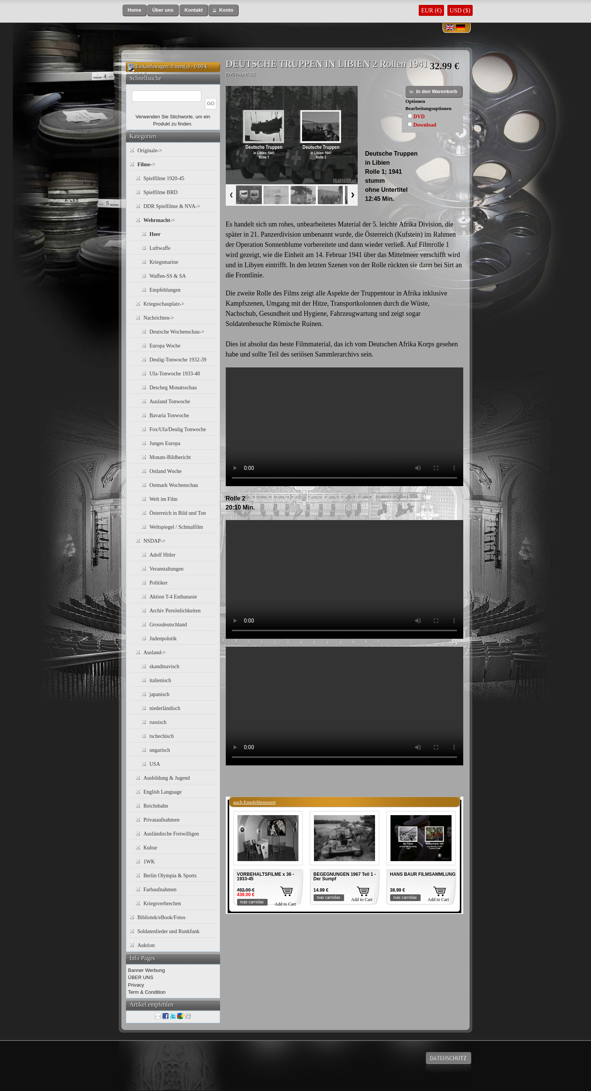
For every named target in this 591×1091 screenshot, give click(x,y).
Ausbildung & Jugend (167, 778)
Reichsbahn (156, 806)
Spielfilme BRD (161, 192)
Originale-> (150, 150)
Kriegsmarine (164, 262)
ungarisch (160, 750)
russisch (158, 722)
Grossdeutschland (168, 624)
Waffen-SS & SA (168, 276)
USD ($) (460, 10)
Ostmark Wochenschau (174, 485)
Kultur (151, 848)
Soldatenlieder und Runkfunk (169, 931)
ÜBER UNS (140, 977)
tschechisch (162, 736)
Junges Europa (165, 443)
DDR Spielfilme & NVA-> (172, 206)
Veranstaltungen (167, 569)
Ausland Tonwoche (170, 401)
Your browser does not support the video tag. (344, 426)
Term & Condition (147, 992)
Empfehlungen (165, 290)
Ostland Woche (166, 471)
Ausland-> (155, 652)
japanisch (160, 694)
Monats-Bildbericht (170, 457)
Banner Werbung (146, 970)
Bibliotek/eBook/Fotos (162, 917)
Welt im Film (164, 499)
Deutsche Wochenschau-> (177, 332)
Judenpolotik (163, 638)
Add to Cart (285, 904)
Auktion (146, 945)
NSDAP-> (154, 541)
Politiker (159, 583)
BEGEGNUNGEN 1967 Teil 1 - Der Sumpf (345, 876)
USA (155, 764)
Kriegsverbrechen (162, 903)
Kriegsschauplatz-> (164, 304)
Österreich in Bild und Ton (178, 513)
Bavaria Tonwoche (169, 415)
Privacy (136, 985)
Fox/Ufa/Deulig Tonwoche (178, 429)
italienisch (160, 680)
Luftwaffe (160, 248)
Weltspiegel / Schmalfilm (176, 527)
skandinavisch (164, 666)
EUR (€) (431, 10)
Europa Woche (165, 346)
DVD (419, 116)
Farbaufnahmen (160, 889)
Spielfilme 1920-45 (164, 178)
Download (424, 125)
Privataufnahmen (162, 820)
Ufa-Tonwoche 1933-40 (175, 373)
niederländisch (165, 708)
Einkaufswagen (152, 66)
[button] (134, 10)
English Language (163, 792)
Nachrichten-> (159, 318)
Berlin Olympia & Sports (170, 875)
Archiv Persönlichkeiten (175, 611)
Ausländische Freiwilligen (171, 834)
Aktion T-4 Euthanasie (173, 597)
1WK (149, 862)
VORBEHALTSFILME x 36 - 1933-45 (265, 876)
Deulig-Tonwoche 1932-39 (178, 360)
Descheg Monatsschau (173, 387)
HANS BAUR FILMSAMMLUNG (423, 874)
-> (146, 164)
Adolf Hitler (163, 555)
